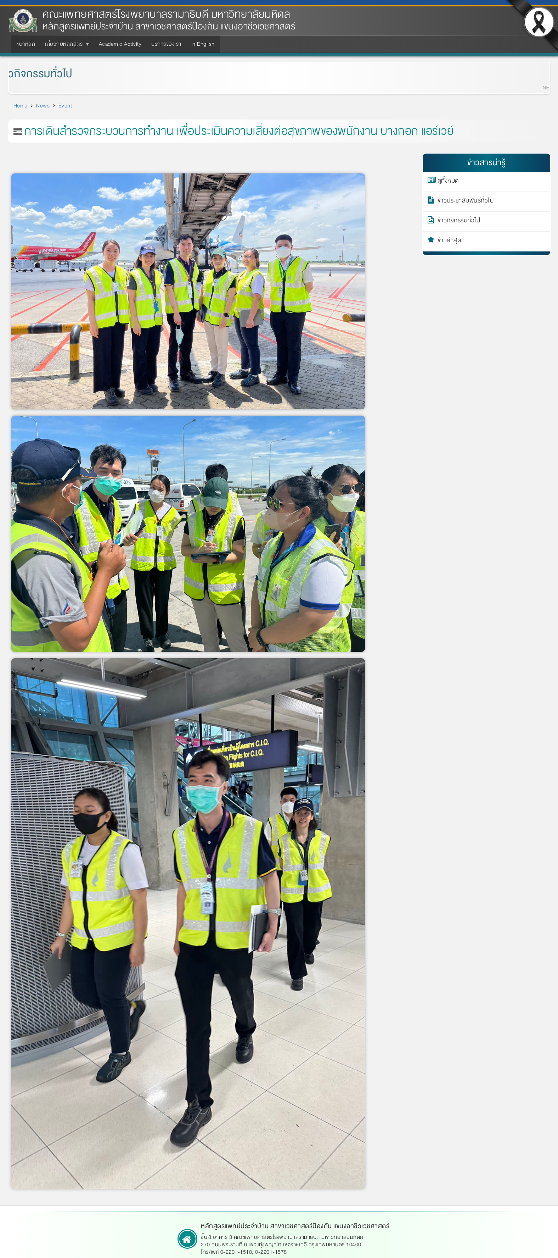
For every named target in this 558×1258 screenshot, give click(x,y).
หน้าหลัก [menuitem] (25, 44)
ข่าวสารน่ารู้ (486, 163)
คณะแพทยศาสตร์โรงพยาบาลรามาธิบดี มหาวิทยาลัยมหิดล (166, 14)
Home (20, 105)
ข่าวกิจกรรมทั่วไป (459, 221)
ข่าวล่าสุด (449, 241)
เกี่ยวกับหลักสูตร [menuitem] (65, 46)
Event (65, 105)
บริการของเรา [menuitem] (166, 44)
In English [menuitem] (203, 44)
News (43, 105)
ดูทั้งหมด (448, 182)
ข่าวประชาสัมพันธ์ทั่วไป (466, 201)
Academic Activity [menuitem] (120, 44)
